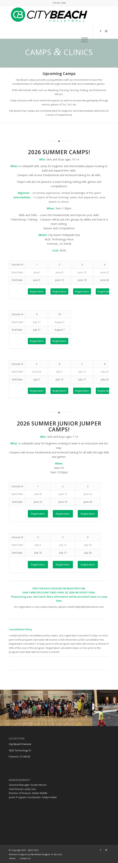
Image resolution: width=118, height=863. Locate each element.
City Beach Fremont (20, 744)
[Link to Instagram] (106, 31)
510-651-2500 (59, 2)
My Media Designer (41, 854)
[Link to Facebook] (100, 31)
